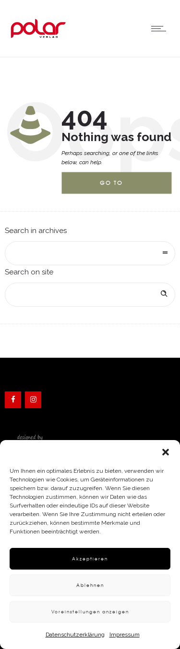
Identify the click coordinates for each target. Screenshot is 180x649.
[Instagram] (33, 399)
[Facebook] (13, 399)
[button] (165, 452)
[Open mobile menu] (160, 28)
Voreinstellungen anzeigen (90, 612)
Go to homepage (119, 186)
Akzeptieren (90, 559)
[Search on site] (90, 295)
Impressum (124, 634)
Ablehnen (90, 585)
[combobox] (90, 253)
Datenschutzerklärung (75, 634)
